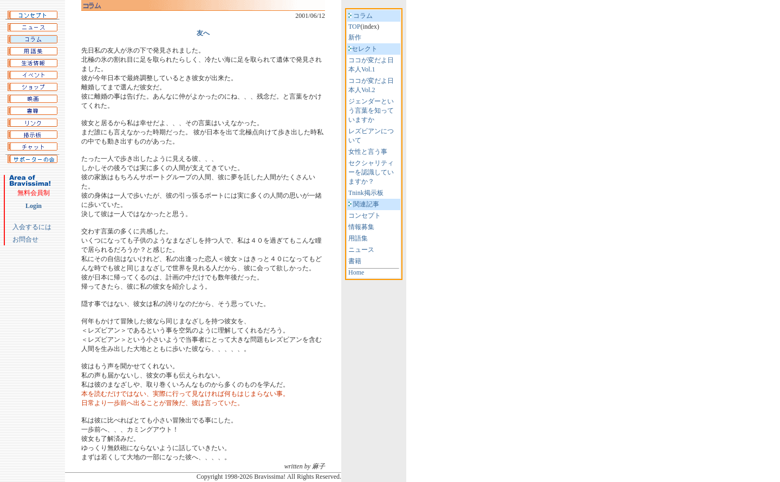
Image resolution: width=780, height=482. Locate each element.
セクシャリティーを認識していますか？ (371, 172)
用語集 (358, 238)
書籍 (354, 261)
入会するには (31, 227)
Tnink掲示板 (366, 193)
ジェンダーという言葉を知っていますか (371, 110)
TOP (354, 26)
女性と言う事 (367, 151)
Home (356, 272)
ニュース (361, 249)
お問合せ (25, 239)
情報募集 (361, 227)
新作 (354, 37)
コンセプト (364, 215)
